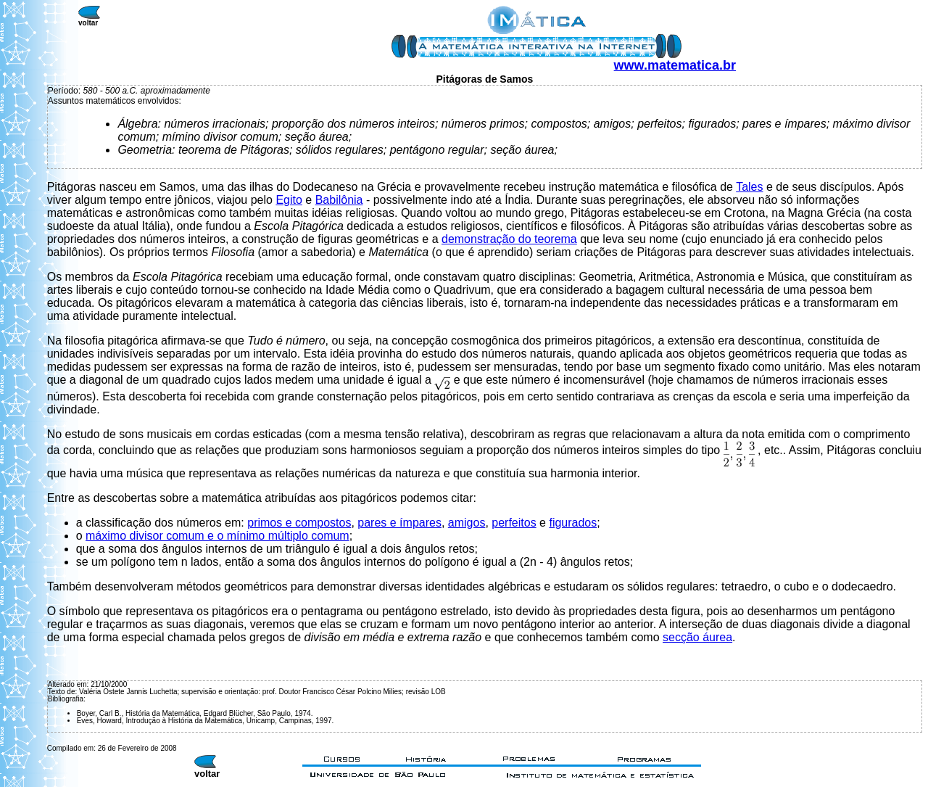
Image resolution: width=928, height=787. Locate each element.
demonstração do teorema (509, 239)
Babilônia (339, 200)
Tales (749, 187)
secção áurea (697, 637)
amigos (467, 522)
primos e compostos (299, 522)
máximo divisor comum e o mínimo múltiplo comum (217, 536)
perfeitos (514, 522)
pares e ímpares (399, 522)
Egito (289, 200)
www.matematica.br (675, 65)
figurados (573, 522)
